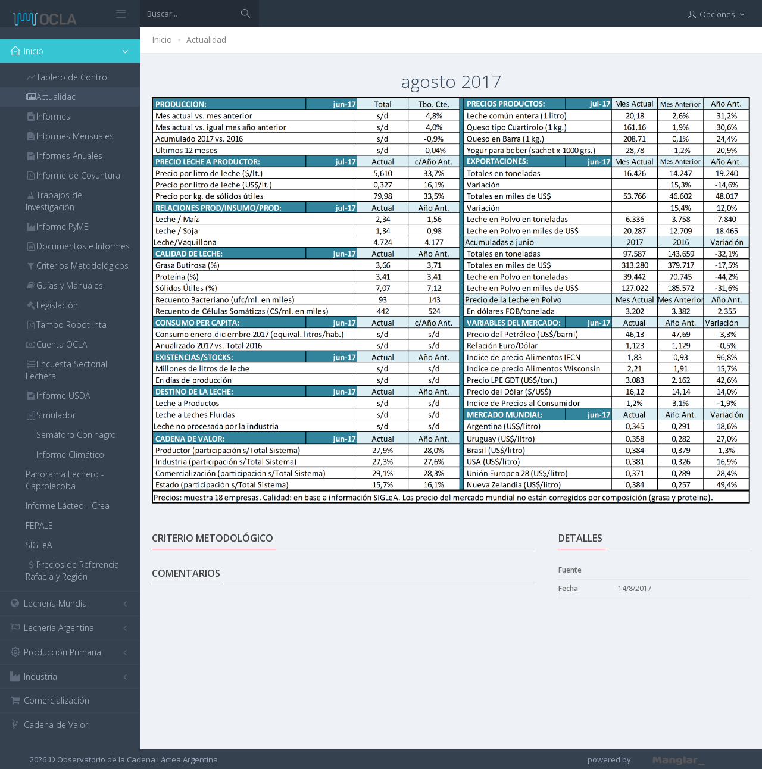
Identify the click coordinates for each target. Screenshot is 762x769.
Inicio (162, 39)
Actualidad (206, 39)
